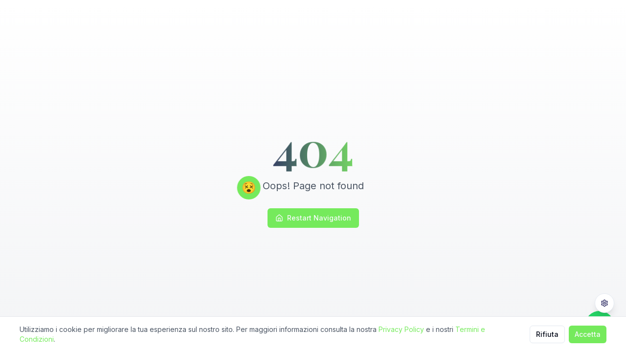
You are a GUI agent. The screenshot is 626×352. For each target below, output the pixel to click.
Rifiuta (547, 334)
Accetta (588, 334)
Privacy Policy (401, 329)
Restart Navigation (313, 218)
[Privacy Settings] (604, 303)
